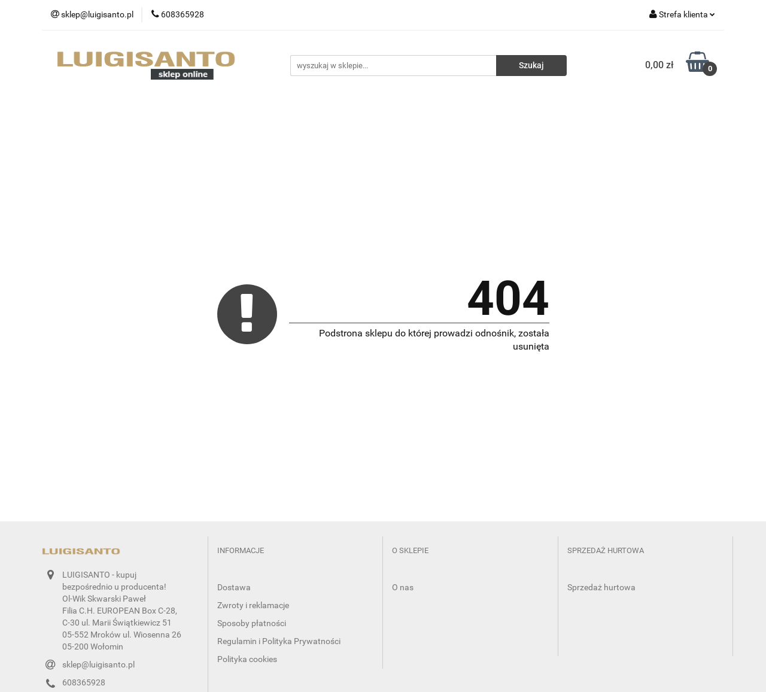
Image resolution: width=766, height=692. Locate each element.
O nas (403, 587)
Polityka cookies (247, 659)
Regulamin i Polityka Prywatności (279, 641)
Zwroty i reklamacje (253, 605)
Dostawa (234, 587)
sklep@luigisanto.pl (98, 664)
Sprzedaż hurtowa (601, 587)
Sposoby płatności (251, 623)
